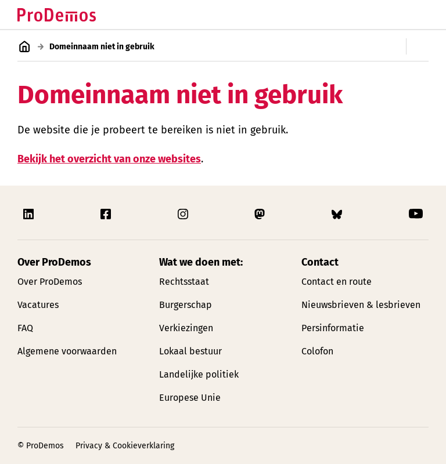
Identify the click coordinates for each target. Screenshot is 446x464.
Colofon (317, 351)
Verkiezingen (186, 328)
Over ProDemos (49, 281)
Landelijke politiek (199, 374)
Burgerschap (185, 304)
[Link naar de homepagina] (56, 14)
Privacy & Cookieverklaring (124, 446)
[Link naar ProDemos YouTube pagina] (416, 214)
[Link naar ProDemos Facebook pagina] (107, 214)
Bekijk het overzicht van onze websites (109, 158)
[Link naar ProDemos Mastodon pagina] (261, 214)
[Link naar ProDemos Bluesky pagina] (338, 214)
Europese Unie (190, 397)
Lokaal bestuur (190, 351)
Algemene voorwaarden (67, 351)
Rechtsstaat (184, 281)
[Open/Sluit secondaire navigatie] (426, 46)
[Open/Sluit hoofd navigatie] (418, 14)
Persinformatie (332, 328)
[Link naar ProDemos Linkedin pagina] (29, 214)
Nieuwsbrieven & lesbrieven (360, 304)
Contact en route (336, 281)
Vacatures (38, 304)
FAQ (25, 328)
